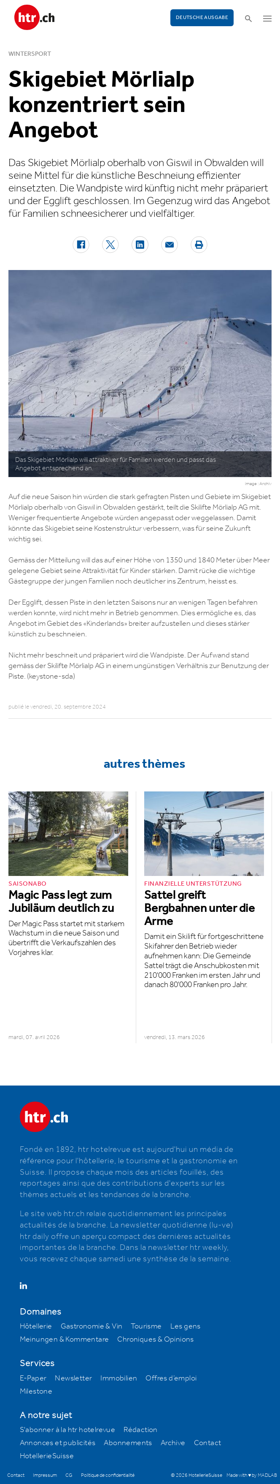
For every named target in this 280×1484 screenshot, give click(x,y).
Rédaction (141, 1430)
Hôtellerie (36, 1326)
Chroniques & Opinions (155, 1339)
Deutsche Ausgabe (202, 18)
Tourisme (146, 1326)
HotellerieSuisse (47, 1456)
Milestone (36, 1391)
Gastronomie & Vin (92, 1326)
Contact (207, 1443)
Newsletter (73, 1378)
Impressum (45, 1475)
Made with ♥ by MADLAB (251, 1475)
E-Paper (33, 1378)
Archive (173, 1443)
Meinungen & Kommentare (64, 1339)
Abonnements (128, 1443)
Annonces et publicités (58, 1443)
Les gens (185, 1326)
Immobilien (118, 1378)
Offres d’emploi (171, 1378)
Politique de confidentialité (108, 1475)
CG (69, 1475)
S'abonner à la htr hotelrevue (68, 1430)
